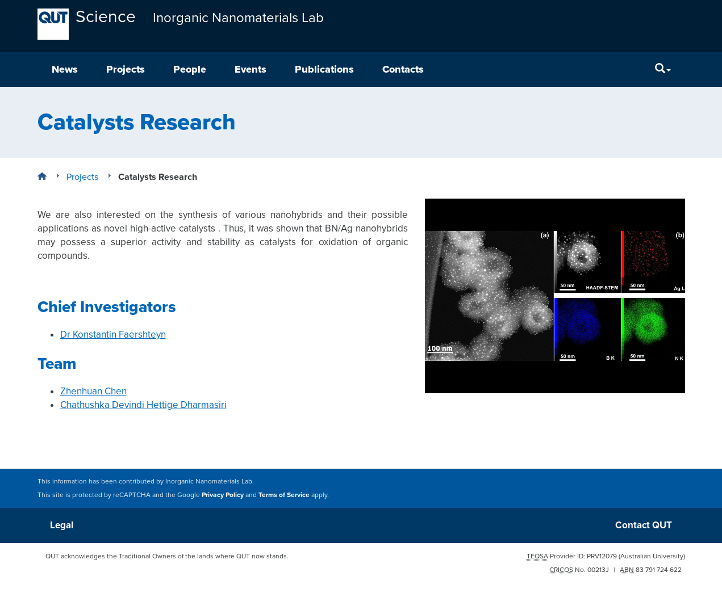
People (189, 69)
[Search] (663, 69)
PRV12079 (602, 556)
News (65, 69)
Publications (324, 69)
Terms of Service (284, 495)
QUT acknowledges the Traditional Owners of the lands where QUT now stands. (167, 556)
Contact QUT (643, 525)
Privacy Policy (223, 495)
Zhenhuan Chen (93, 391)
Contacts (403, 69)
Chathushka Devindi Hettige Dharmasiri (143, 405)
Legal (61, 525)
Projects (125, 69)
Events (250, 69)
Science (106, 16)
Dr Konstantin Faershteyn (113, 334)
